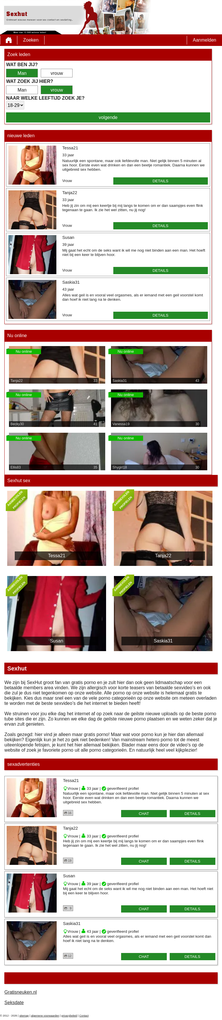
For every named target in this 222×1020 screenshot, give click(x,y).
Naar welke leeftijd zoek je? (45, 98)
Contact (83, 1015)
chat (144, 813)
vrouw (57, 73)
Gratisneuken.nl (20, 992)
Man (22, 73)
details (161, 181)
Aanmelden (204, 40)
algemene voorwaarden (45, 1015)
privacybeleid (69, 1015)
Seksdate (14, 1002)
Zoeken (30, 40)
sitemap (24, 1015)
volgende (108, 117)
